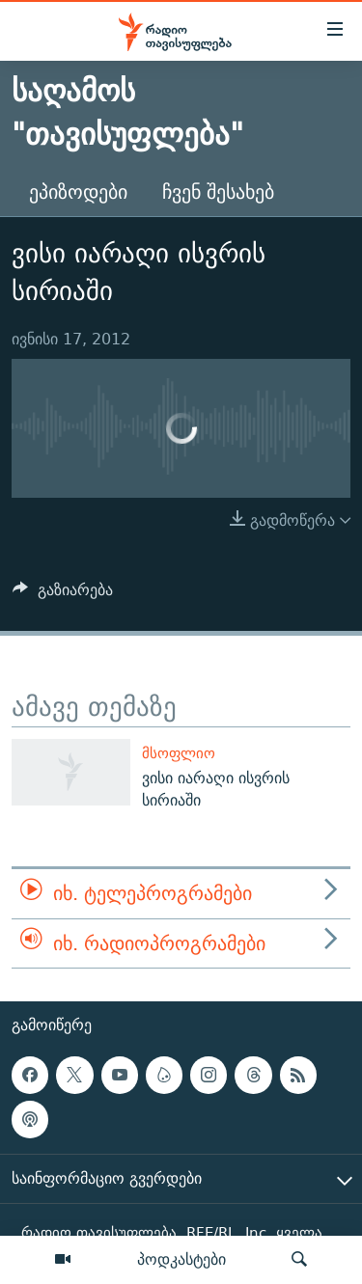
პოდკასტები (181, 1258)
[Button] (63, 595)
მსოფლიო (178, 753)
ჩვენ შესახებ (218, 191)
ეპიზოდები (78, 191)
